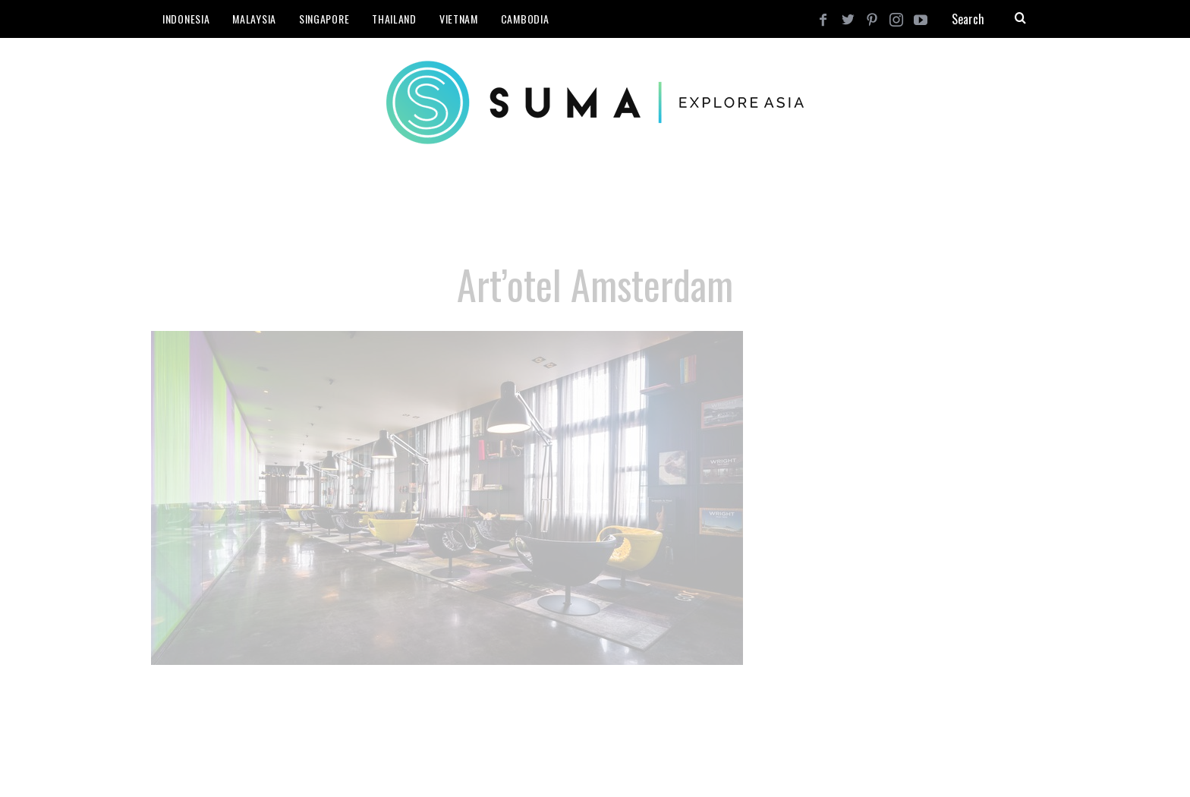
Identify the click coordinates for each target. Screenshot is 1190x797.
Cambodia (525, 19)
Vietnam (458, 19)
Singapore (324, 19)
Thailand (394, 19)
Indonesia (185, 19)
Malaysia (254, 19)
